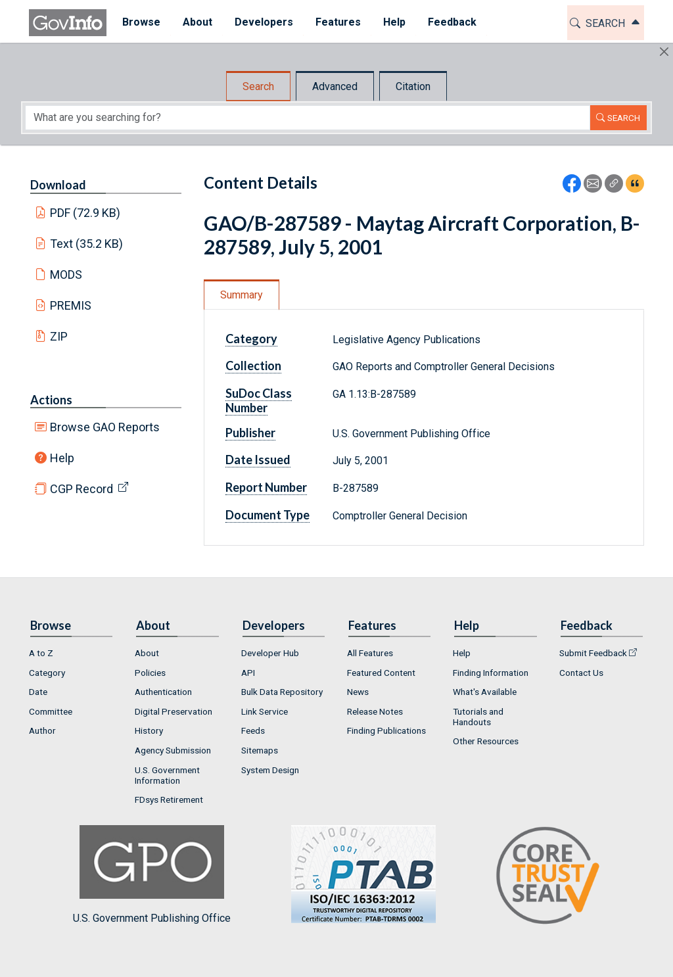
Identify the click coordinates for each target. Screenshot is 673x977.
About (147, 653)
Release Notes (375, 711)
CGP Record (81, 489)
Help (62, 458)
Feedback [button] (447, 22)
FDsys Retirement (169, 799)
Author (42, 730)
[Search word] (307, 117)
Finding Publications (386, 730)
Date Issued (257, 459)
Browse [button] (137, 22)
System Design (270, 770)
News (358, 691)
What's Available (485, 691)
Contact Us (581, 672)
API (248, 672)
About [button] (193, 22)
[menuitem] (136, 22)
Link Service (264, 711)
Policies (150, 672)
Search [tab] (258, 86)
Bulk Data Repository (282, 691)
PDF (85, 213)
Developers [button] (259, 22)
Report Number (266, 487)
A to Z (41, 653)
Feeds (253, 730)
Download (58, 185)
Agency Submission (173, 750)
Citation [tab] (413, 86)
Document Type (267, 515)
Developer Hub (270, 653)
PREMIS (70, 305)
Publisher (250, 432)
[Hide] (664, 51)
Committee (50, 711)
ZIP (59, 336)
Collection (253, 365)
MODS (66, 274)
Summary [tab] (241, 295)
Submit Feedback (593, 653)
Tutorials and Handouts (478, 716)
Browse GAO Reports (105, 427)
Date (38, 691)
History (149, 730)
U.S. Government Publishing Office (357, 874)
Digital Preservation (173, 711)
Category (251, 338)
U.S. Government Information (167, 775)
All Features (370, 653)
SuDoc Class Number (258, 400)
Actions (51, 400)
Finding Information (490, 672)
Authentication (163, 691)
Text (87, 243)
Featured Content (381, 672)
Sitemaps (259, 750)
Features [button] (333, 22)
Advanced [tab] (335, 86)
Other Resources (486, 741)
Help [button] (390, 22)
